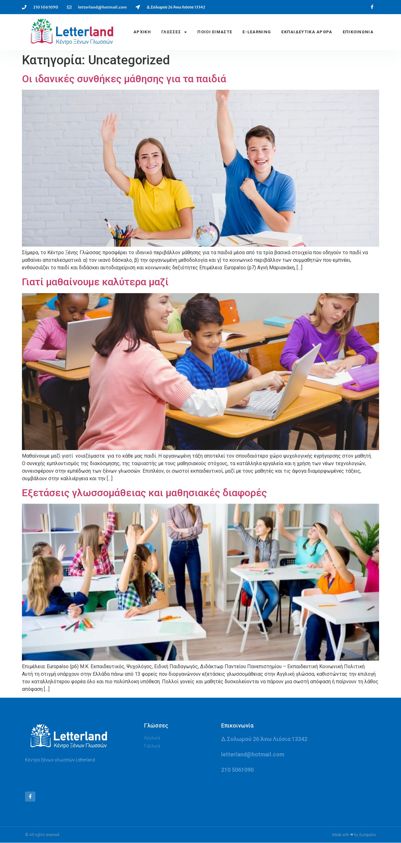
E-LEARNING (256, 32)
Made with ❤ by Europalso (354, 835)
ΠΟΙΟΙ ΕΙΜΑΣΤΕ (214, 32)
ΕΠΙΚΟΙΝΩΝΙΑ (358, 32)
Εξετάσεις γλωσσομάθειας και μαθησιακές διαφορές (144, 493)
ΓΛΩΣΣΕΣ (174, 32)
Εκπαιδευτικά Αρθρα (306, 32)
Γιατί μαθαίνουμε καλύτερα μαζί (95, 282)
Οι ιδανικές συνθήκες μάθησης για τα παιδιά (124, 79)
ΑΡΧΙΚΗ (142, 32)
